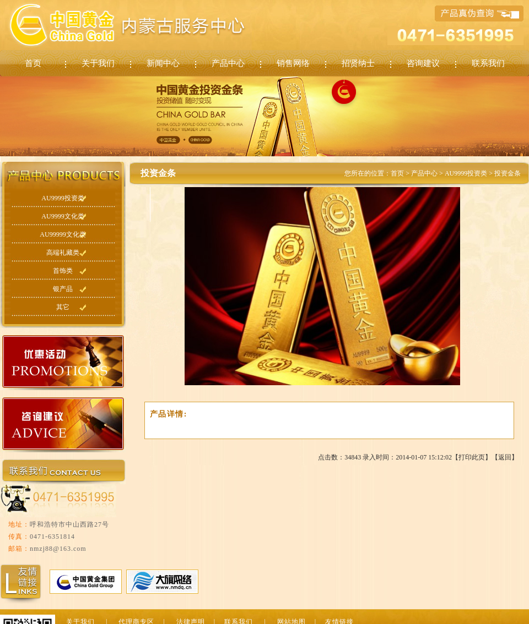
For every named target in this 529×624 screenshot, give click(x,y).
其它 (62, 307)
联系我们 (488, 63)
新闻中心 (163, 63)
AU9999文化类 (62, 216)
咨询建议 (423, 63)
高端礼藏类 (62, 252)
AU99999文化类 (62, 234)
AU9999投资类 (62, 198)
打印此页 (471, 457)
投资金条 (507, 173)
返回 (504, 457)
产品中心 (228, 63)
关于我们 (98, 63)
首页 (33, 63)
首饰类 (63, 271)
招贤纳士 (358, 63)
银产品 (63, 289)
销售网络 (293, 63)
